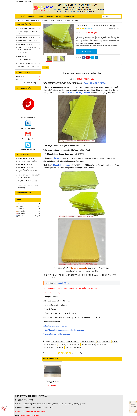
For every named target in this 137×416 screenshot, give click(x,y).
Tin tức (58, 16)
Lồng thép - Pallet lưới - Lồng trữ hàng (27, 182)
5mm (98, 341)
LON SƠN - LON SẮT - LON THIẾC (28, 67)
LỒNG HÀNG (22, 56)
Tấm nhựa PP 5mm (61, 283)
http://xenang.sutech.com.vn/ (55, 326)
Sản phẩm (49, 16)
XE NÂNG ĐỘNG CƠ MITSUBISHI (28, 63)
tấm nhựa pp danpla (50, 344)
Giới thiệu (31, 16)
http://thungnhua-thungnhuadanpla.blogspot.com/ (63, 330)
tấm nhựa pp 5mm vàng (88, 341)
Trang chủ (21, 16)
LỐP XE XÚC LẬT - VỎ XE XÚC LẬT (29, 175)
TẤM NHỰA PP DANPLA (25, 44)
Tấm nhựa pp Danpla (89, 45)
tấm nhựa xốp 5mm (72, 341)
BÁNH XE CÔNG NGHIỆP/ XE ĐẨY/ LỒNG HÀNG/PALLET (27, 48)
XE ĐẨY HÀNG (22, 53)
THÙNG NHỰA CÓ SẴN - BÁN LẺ (28, 40)
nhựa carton (106, 341)
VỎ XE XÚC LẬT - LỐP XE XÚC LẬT (27, 33)
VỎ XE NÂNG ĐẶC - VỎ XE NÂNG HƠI (28, 171)
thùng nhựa (77, 347)
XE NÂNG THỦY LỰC (24, 60)
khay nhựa (69, 347)
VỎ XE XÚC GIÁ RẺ (24, 178)
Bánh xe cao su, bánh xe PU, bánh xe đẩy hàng (28, 186)
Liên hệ (40, 16)
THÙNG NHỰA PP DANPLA (26, 37)
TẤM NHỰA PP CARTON (25, 167)
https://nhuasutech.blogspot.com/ (56, 334)
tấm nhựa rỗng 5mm (58, 341)
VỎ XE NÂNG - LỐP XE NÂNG (27, 28)
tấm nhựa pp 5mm (111, 45)
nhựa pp (114, 341)
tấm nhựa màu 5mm (73, 344)
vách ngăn (61, 344)
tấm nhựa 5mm (101, 344)
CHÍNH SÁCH (69, 16)
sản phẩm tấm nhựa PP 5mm (78, 93)
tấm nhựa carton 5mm (88, 344)
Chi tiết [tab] (45, 67)
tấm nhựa (103, 45)
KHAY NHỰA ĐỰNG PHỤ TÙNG (27, 161)
